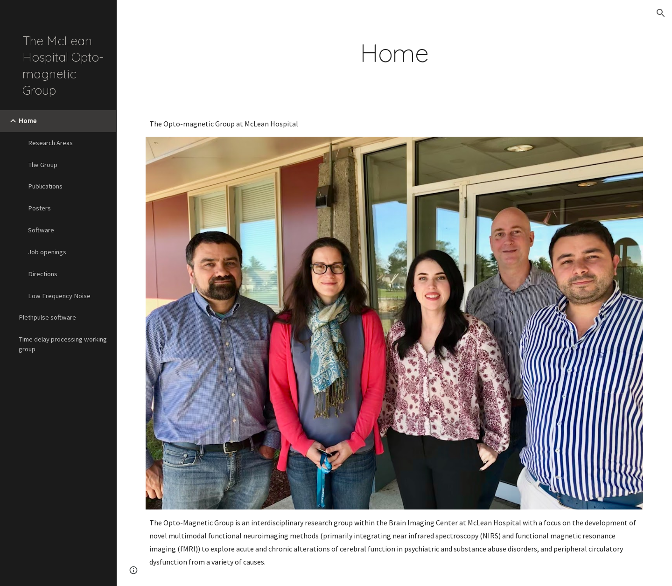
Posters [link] (39, 208)
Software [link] (41, 230)
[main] (395, 53)
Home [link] (28, 121)
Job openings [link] (47, 252)
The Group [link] (42, 164)
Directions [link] (42, 274)
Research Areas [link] (50, 143)
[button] (661, 13)
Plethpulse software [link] (47, 317)
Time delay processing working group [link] (63, 344)
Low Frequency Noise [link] (59, 296)
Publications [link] (45, 186)
